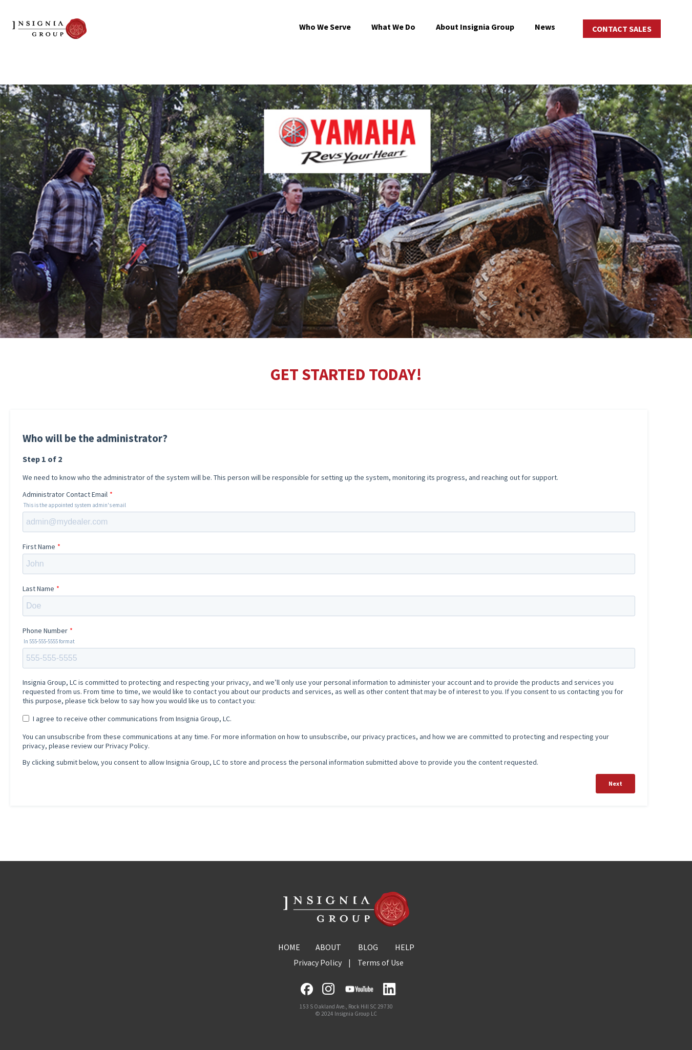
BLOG (368, 947)
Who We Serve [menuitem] (325, 27)
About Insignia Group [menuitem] (475, 27)
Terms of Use (381, 962)
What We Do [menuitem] (393, 27)
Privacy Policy (317, 962)
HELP (404, 947)
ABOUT (328, 947)
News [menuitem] (545, 27)
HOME (289, 947)
